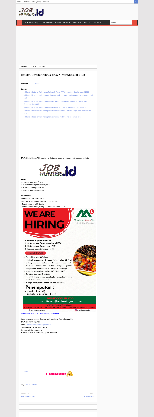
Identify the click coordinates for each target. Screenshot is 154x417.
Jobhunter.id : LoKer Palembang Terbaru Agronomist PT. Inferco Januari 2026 (52, 117)
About (19, 2)
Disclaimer (46, 2)
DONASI (97, 22)
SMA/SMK (77, 22)
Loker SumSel (47, 22)
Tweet (37, 83)
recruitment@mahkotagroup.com (39, 325)
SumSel (35, 384)
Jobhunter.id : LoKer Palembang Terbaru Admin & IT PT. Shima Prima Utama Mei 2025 (56, 107)
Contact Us (26, 2)
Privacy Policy (36, 2)
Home (19, 22)
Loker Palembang (31, 22)
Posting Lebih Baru (28, 396)
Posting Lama (89, 396)
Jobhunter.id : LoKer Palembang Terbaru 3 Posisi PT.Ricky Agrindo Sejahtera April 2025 (56, 92)
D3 (85, 22)
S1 (90, 22)
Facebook (136, 2)
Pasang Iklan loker (62, 22)
